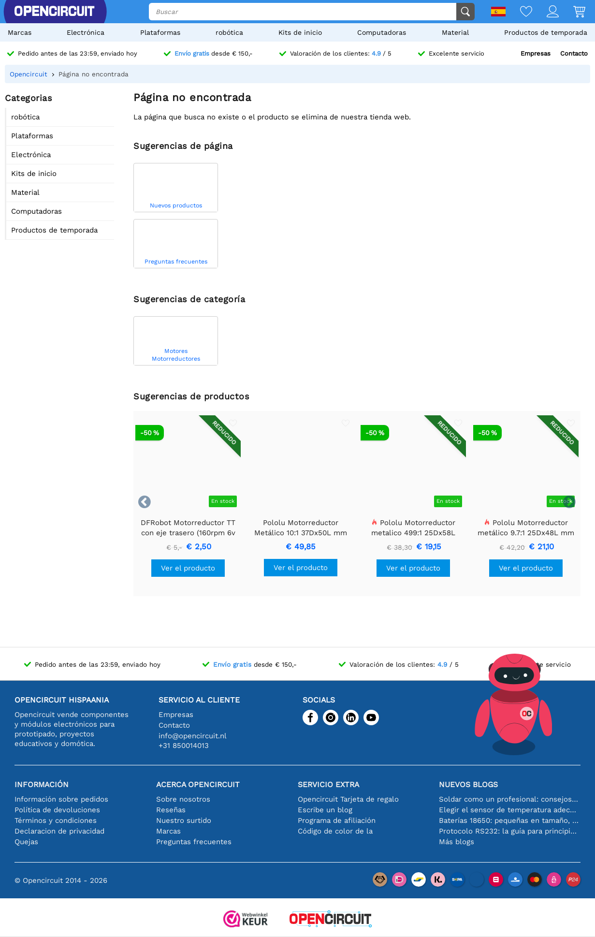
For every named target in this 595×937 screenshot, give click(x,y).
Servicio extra (328, 784)
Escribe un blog (325, 809)
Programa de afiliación (337, 820)
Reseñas (171, 809)
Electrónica (85, 32)
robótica (229, 32)
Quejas (26, 841)
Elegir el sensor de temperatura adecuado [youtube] (509, 809)
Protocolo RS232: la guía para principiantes (509, 831)
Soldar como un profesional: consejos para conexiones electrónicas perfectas (509, 799)
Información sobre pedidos (61, 799)
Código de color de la (335, 831)
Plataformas (160, 32)
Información (42, 784)
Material (455, 32)
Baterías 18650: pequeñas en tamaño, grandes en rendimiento (509, 820)
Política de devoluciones (57, 809)
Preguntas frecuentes (194, 841)
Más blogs (456, 841)
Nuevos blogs (468, 784)
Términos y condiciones (56, 820)
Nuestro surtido (183, 820)
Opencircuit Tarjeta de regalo (348, 799)
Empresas (536, 53)
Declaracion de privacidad (59, 831)
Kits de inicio (300, 32)
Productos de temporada (545, 32)
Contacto (574, 53)
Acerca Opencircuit (198, 784)
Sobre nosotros (183, 799)
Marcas (19, 32)
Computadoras (381, 32)
